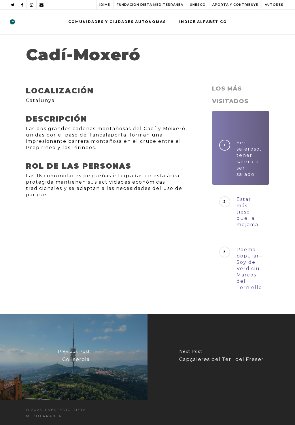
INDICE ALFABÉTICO (203, 22)
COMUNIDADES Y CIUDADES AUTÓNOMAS (117, 22)
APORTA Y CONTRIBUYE (235, 5)
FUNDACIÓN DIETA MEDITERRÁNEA (150, 5)
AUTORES (274, 5)
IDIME (104, 5)
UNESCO (198, 5)
